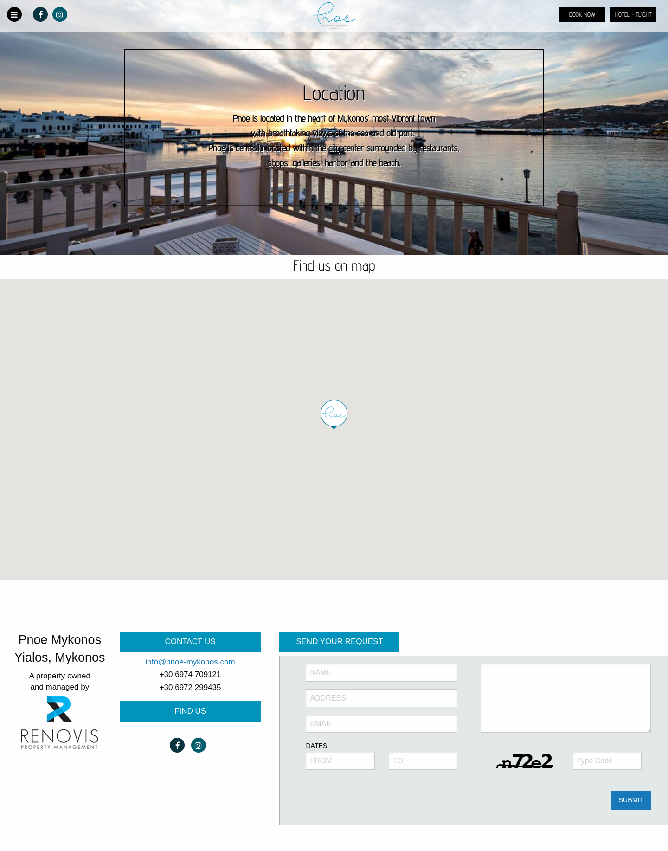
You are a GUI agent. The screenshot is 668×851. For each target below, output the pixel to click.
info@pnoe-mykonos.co (187, 662)
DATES (316, 745)
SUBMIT (630, 800)
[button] (334, 415)
